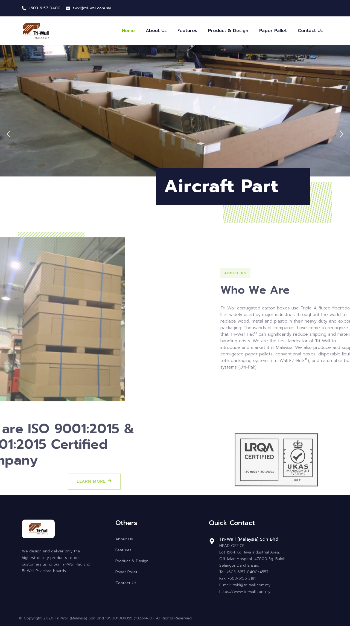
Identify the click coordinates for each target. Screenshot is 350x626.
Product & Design (228, 30)
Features (187, 30)
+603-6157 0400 (44, 8)
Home (128, 30)
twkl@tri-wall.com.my (92, 8)
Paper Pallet (273, 30)
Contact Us (310, 30)
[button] (8, 134)
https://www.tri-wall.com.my (244, 592)
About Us (156, 30)
